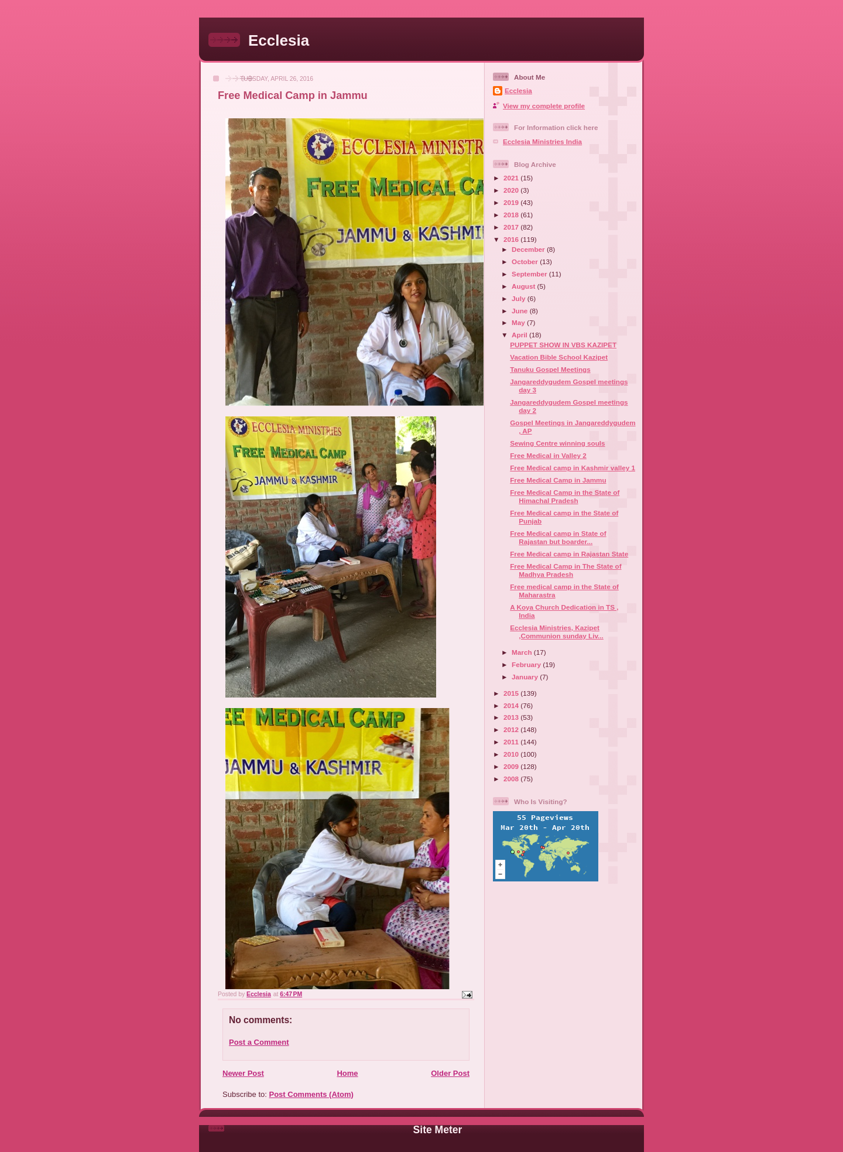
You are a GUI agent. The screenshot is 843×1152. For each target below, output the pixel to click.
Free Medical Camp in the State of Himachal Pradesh (564, 496)
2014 (511, 705)
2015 (511, 693)
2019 (511, 202)
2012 (511, 729)
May (519, 322)
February (527, 664)
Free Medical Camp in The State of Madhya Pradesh (565, 570)
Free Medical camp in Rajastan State (569, 554)
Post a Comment (259, 1042)
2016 (511, 239)
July (519, 298)
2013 (511, 717)
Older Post (450, 1073)
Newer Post (243, 1073)
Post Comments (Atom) (311, 1094)
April (520, 335)
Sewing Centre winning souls (557, 443)
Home (347, 1073)
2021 (511, 178)
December (529, 249)
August (524, 286)
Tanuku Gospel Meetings (550, 369)
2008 (511, 778)
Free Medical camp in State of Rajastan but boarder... (558, 537)
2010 (511, 754)
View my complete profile (544, 106)
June (521, 311)
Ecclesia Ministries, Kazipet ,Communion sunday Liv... (557, 632)
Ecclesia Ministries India (542, 141)
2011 (511, 742)
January (526, 677)
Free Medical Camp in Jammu (558, 480)
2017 (511, 227)
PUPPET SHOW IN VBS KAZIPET (563, 344)
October (526, 261)
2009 (511, 766)
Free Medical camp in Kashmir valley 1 (572, 467)
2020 (511, 190)
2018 (511, 214)
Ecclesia (278, 40)
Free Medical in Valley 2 (548, 455)
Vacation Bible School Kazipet (559, 357)
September (530, 274)
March (523, 652)
